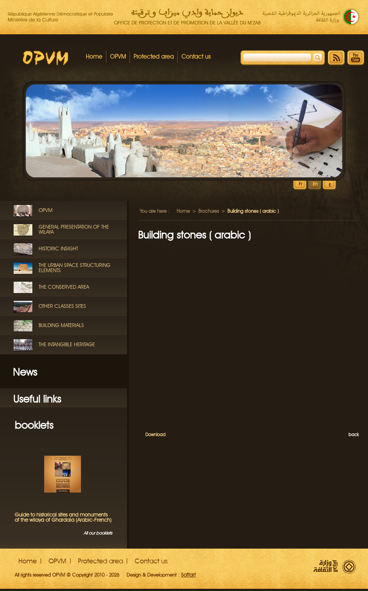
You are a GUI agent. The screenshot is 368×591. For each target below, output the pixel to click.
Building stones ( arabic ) (194, 235)
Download (155, 434)
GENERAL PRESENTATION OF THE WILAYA (74, 229)
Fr (300, 184)
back (353, 434)
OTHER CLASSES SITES (62, 306)
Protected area (154, 56)
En (315, 184)
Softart (188, 575)
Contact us (195, 56)
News (25, 372)
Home (94, 56)
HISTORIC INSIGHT (58, 249)
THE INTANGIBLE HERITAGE (67, 344)
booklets (34, 425)
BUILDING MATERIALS (61, 325)
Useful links (37, 399)
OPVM (118, 56)
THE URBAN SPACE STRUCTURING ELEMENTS (74, 268)
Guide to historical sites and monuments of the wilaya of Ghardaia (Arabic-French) (63, 517)
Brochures (208, 211)
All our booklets (98, 533)
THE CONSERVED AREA (64, 287)
